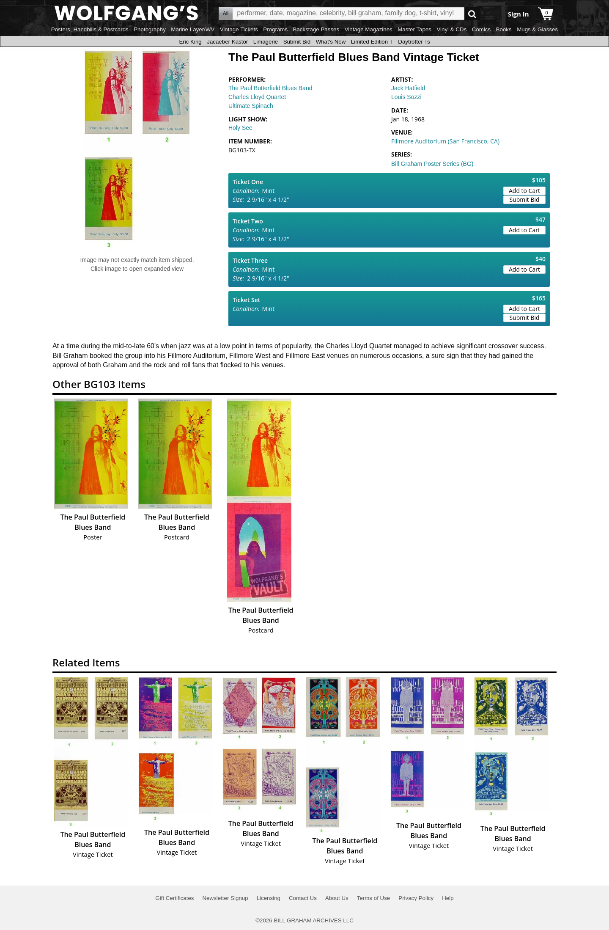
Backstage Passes (316, 29)
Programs (275, 29)
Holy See (240, 127)
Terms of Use (373, 898)
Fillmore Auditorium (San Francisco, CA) (445, 141)
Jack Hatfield (408, 88)
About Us (336, 898)
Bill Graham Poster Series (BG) (432, 163)
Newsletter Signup (225, 898)
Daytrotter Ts (414, 42)
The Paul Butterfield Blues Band (270, 88)
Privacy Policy (415, 898)
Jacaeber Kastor (227, 42)
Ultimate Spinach (250, 105)
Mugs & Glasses (537, 29)
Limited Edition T (372, 42)
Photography (150, 29)
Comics (481, 29)
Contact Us (303, 898)
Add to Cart (524, 191)
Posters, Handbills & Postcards (90, 29)
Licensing (268, 898)
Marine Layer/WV (192, 29)
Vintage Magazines (368, 29)
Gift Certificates (174, 898)
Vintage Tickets (239, 29)
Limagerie (265, 42)
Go (472, 13)
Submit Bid (296, 42)
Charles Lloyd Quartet (257, 97)
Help (447, 898)
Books (504, 29)
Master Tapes (414, 29)
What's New (331, 42)
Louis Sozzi (406, 97)
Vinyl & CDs (451, 29)
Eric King (190, 42)
